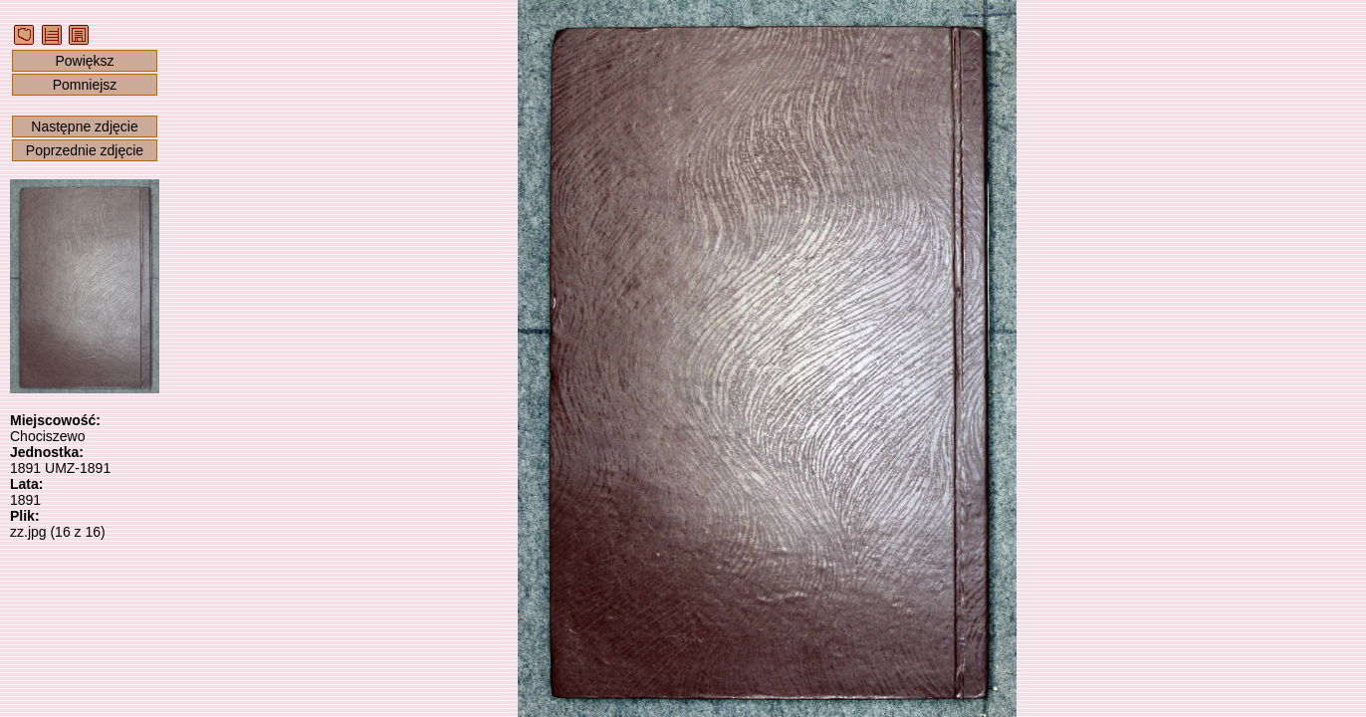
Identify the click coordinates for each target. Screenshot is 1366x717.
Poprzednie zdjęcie (84, 150)
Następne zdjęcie (84, 126)
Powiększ (84, 61)
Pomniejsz (85, 85)
